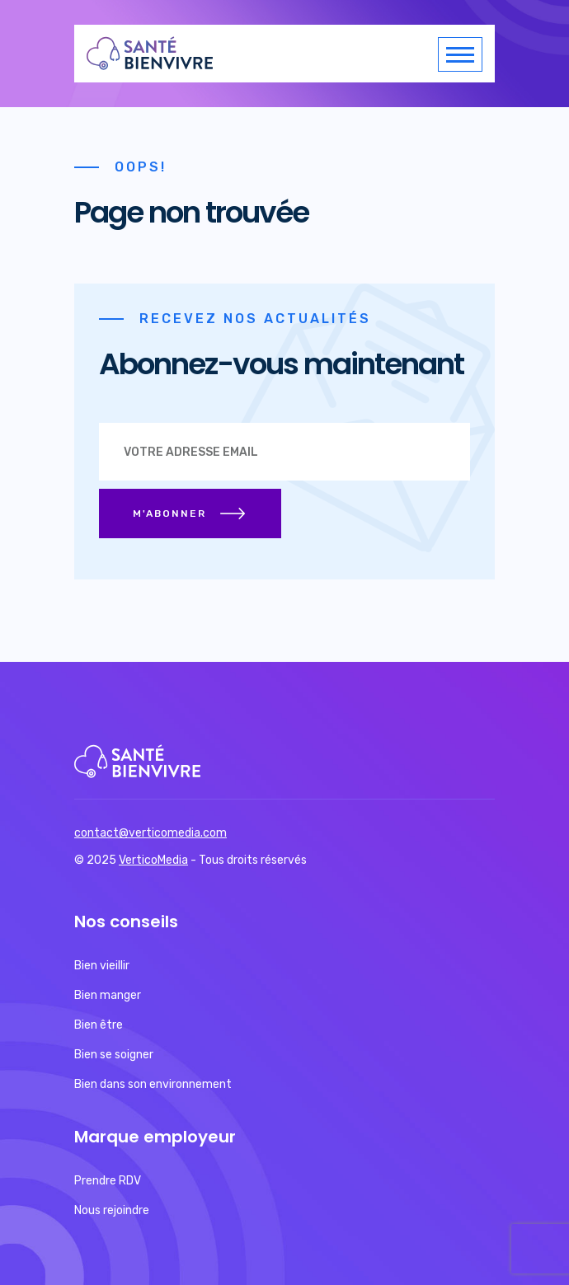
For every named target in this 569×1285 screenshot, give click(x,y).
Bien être (98, 1025)
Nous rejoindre (111, 1210)
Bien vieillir (101, 966)
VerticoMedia (153, 860)
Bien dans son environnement (153, 1084)
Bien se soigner (113, 1055)
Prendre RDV (107, 1181)
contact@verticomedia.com (150, 833)
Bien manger (107, 995)
